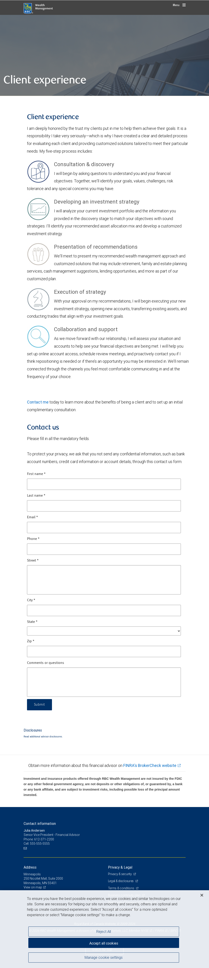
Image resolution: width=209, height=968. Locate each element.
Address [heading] (30, 867)
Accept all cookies (103, 943)
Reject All (103, 931)
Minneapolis (32, 874)
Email (32, 517)
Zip (30, 641)
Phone (33, 539)
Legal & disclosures (121, 881)
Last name (36, 496)
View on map (33, 887)
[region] (104, 929)
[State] (104, 630)
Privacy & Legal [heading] (120, 867)
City (31, 600)
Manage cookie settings (104, 957)
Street (33, 560)
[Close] (202, 895)
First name (36, 474)
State (32, 622)
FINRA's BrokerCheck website (149, 765)
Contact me (38, 402)
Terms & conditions (121, 888)
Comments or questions (45, 663)
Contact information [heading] (40, 823)
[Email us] (26, 848)
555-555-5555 (40, 844)
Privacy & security (120, 874)
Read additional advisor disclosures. (43, 736)
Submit (39, 705)
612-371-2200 (44, 839)
